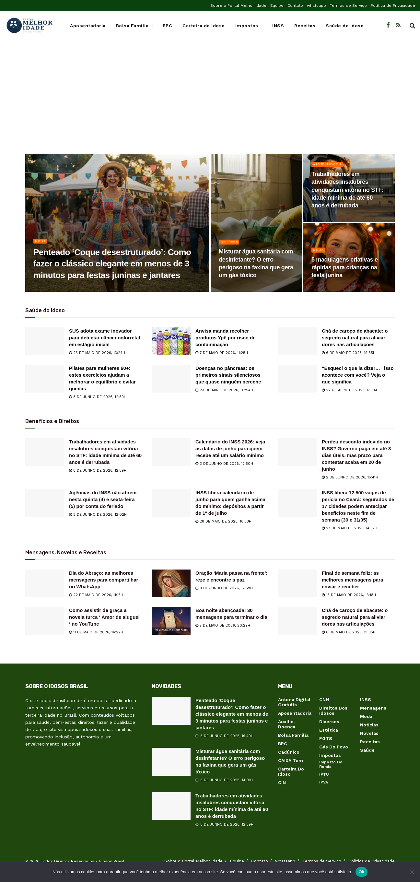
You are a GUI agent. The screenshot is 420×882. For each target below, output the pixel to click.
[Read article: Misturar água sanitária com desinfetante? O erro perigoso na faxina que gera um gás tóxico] (171, 762)
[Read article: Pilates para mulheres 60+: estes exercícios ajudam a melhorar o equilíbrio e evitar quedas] (44, 379)
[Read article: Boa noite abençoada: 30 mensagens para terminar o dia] (171, 621)
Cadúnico (288, 752)
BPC (167, 25)
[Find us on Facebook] (388, 25)
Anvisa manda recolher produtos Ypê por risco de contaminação (225, 337)
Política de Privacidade (393, 5)
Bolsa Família (132, 25)
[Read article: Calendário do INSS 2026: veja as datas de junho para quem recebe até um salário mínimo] (171, 452)
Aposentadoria (88, 25)
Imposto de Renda (331, 764)
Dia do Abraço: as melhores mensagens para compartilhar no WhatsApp (103, 579)
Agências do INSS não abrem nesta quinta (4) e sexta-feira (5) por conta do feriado (102, 499)
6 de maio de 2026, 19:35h (349, 353)
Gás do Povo (333, 746)
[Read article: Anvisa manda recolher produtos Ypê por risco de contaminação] (171, 341)
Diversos (230, 243)
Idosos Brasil (111, 861)
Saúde (367, 750)
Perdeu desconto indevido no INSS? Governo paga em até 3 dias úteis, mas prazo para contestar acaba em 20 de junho (356, 455)
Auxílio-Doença (287, 724)
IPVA (323, 782)
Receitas (304, 25)
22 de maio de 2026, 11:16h (96, 595)
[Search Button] (412, 26)
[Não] (412, 872)
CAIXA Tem (290, 760)
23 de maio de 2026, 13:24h (97, 353)
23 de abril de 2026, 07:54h (224, 390)
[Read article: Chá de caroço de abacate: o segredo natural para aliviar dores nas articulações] (297, 341)
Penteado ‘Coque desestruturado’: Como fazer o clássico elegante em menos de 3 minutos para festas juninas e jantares (231, 714)
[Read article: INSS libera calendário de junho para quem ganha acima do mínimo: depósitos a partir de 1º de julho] (171, 503)
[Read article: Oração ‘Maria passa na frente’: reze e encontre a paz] (171, 583)
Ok (361, 871)
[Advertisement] (210, 101)
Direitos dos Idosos (333, 710)
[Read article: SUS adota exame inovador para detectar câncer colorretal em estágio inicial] (44, 341)
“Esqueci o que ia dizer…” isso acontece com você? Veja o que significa (358, 374)
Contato (295, 5)
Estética (328, 730)
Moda (40, 243)
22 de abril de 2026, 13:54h (350, 390)
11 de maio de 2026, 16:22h (96, 632)
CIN (282, 782)
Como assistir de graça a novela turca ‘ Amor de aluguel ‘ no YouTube (104, 617)
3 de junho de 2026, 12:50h (224, 464)
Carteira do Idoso (203, 25)
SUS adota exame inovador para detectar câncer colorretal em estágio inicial (104, 337)
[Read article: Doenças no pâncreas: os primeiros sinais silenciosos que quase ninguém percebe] (171, 379)
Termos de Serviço (348, 5)
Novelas (369, 733)
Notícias (369, 724)
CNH (324, 699)
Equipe (277, 5)
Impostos (246, 25)
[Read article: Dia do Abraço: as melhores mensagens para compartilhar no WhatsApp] (44, 583)
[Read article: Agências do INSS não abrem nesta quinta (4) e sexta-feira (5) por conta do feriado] (44, 503)
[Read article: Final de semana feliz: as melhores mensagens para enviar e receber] (297, 583)
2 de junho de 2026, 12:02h (98, 514)
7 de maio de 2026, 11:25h (221, 353)
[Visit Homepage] (29, 25)
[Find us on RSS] (398, 25)
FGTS (325, 738)
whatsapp (316, 5)
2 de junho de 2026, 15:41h (350, 477)
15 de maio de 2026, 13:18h (349, 595)
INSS (278, 25)
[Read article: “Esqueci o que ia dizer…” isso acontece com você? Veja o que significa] (297, 379)
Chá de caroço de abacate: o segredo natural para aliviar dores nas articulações (355, 337)
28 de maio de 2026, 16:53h (223, 521)
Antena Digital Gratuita (294, 702)
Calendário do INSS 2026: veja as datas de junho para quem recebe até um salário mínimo (230, 448)
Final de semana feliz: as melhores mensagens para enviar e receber (352, 579)
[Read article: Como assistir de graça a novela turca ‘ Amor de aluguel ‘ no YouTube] (44, 621)
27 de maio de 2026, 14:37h (349, 528)
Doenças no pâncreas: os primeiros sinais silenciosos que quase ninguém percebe (228, 374)
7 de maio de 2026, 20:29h (222, 625)
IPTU (324, 774)
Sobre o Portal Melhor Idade (238, 5)
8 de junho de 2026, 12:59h (97, 397)
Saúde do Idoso (345, 25)
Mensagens (373, 708)
